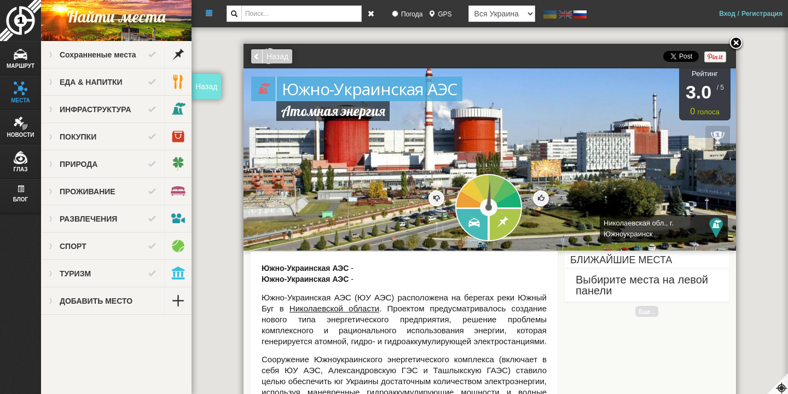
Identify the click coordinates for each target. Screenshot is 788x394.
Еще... (647, 311)
